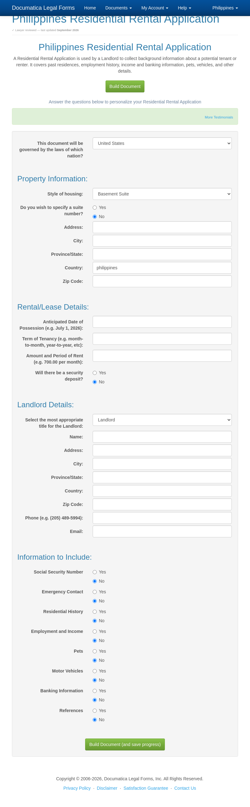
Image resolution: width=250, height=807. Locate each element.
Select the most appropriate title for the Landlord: (54, 423)
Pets (78, 651)
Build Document (125, 86)
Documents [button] (118, 7)
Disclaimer (107, 788)
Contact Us (185, 788)
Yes (99, 207)
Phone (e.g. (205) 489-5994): (54, 517)
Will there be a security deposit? (59, 376)
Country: (74, 267)
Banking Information (62, 690)
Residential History (63, 611)
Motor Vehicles (67, 670)
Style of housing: (65, 193)
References (71, 710)
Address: (73, 227)
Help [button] (184, 7)
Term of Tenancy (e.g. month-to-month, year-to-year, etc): (52, 342)
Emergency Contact (62, 591)
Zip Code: (73, 281)
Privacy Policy (77, 788)
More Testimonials (219, 117)
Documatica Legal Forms (43, 8)
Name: (76, 436)
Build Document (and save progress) (124, 744)
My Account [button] (154, 7)
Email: (76, 531)
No (99, 216)
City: (78, 240)
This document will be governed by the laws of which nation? (51, 149)
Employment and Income (57, 631)
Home (90, 7)
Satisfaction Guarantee (145, 788)
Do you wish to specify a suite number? (51, 210)
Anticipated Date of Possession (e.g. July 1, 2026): (51, 325)
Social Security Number (58, 571)
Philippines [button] (225, 7)
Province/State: (67, 254)
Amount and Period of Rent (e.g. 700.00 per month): (54, 359)
